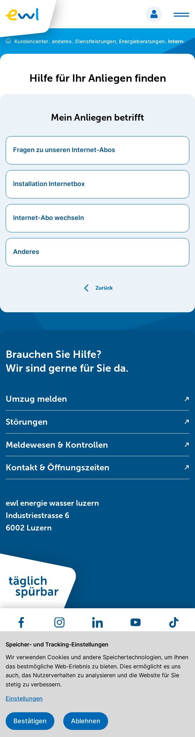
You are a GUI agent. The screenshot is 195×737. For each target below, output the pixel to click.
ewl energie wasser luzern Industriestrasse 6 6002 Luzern (52, 515)
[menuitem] (97, 399)
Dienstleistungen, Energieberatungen (118, 41)
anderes (60, 41)
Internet (176, 41)
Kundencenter (31, 41)
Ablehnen (85, 721)
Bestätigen (30, 721)
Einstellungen (24, 698)
